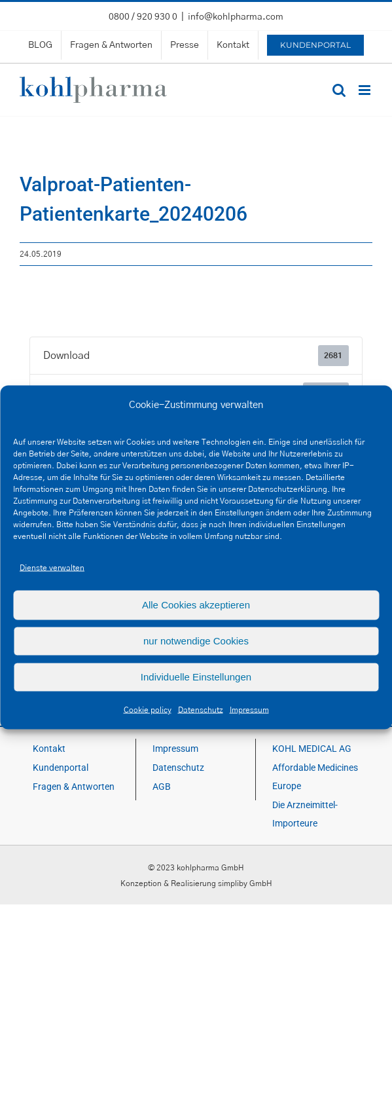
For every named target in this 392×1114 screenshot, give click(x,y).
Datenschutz (200, 709)
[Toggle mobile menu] (365, 90)
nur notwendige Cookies (196, 640)
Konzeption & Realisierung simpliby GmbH (196, 883)
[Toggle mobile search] (339, 90)
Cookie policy (147, 709)
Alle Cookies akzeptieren (196, 604)
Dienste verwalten (52, 567)
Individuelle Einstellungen (196, 676)
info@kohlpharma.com (235, 17)
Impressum (249, 709)
